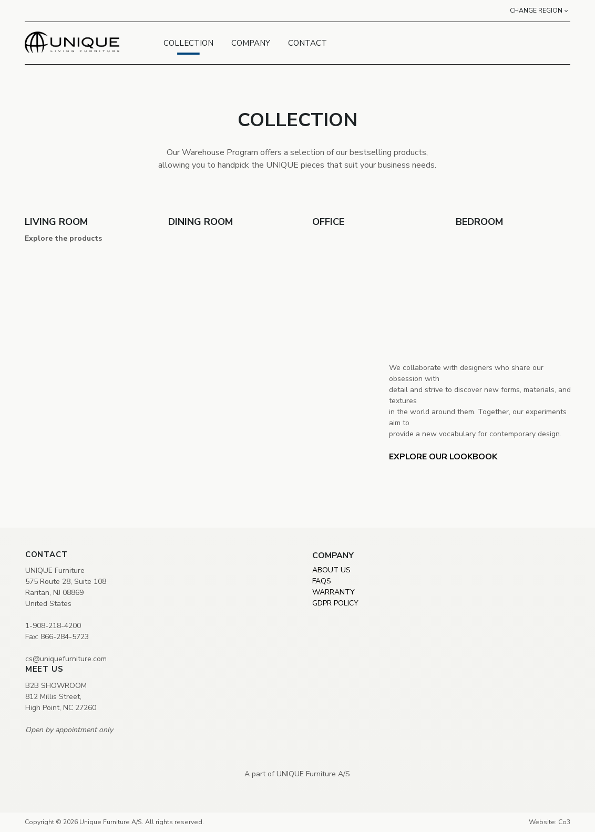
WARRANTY (333, 592)
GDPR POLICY (335, 603)
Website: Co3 (549, 822)
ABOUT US (331, 570)
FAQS (321, 581)
